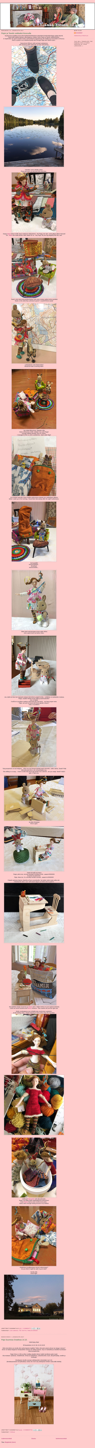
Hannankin (31, 1199)
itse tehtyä (23, 1330)
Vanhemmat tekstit (61, 1438)
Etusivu (34, 1438)
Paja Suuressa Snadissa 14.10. (14, 1340)
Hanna (26, 1202)
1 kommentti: (27, 1328)
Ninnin (30, 1007)
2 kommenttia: (28, 1430)
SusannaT (79, 32)
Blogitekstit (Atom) (10, 1442)
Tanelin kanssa (32, 1330)
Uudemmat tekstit (6, 1438)
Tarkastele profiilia (81, 35)
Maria (9, 234)
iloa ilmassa (14, 1330)
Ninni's (30, 1008)
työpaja (12, 1432)
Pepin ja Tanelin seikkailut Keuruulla (16, 33)
